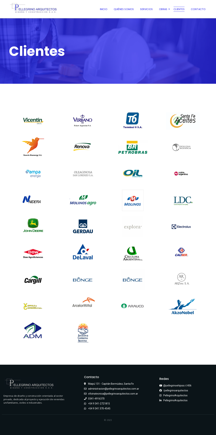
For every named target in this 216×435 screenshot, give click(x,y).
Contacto (198, 9)
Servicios (146, 9)
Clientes (179, 9)
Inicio (103, 9)
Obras (164, 9)
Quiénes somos (124, 9)
